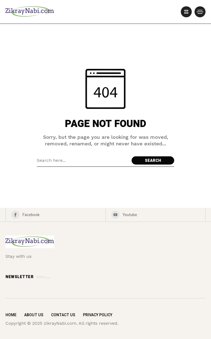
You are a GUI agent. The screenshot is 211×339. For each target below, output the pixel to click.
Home (10, 315)
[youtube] (156, 215)
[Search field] (83, 160)
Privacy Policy (97, 315)
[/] (186, 11)
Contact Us (63, 315)
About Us (33, 315)
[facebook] (56, 215)
